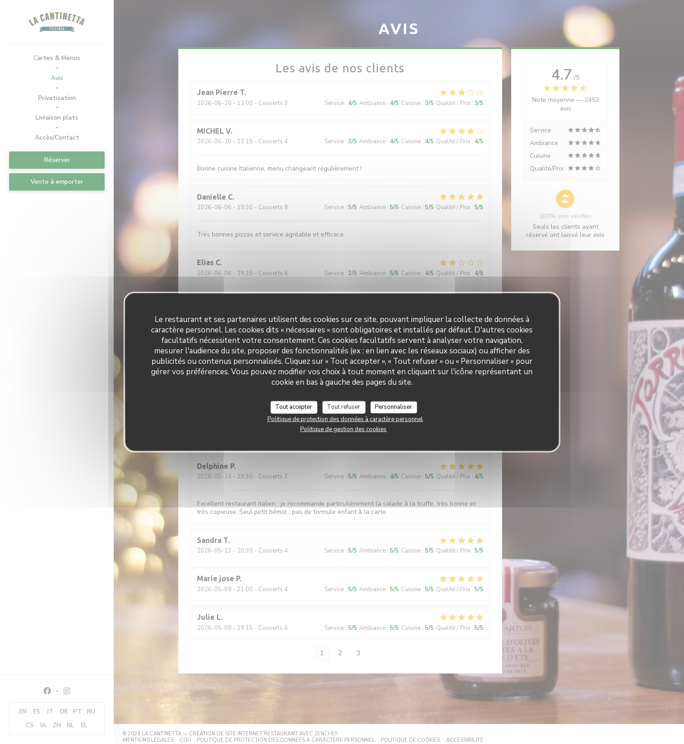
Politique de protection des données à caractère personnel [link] (345, 419)
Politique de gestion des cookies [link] (343, 429)
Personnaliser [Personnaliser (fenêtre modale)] (393, 407)
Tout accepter (293, 407)
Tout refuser (343, 407)
